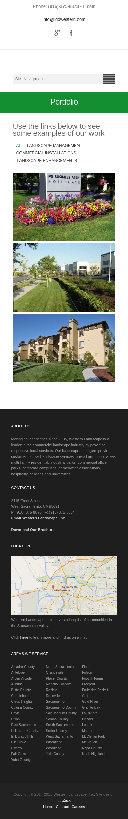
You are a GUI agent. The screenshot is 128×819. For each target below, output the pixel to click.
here (24, 637)
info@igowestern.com (64, 19)
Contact (62, 807)
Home (48, 807)
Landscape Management (54, 145)
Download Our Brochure (33, 530)
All (20, 145)
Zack (66, 800)
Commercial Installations (46, 153)
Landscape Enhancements (47, 160)
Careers (78, 807)
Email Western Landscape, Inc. (38, 518)
